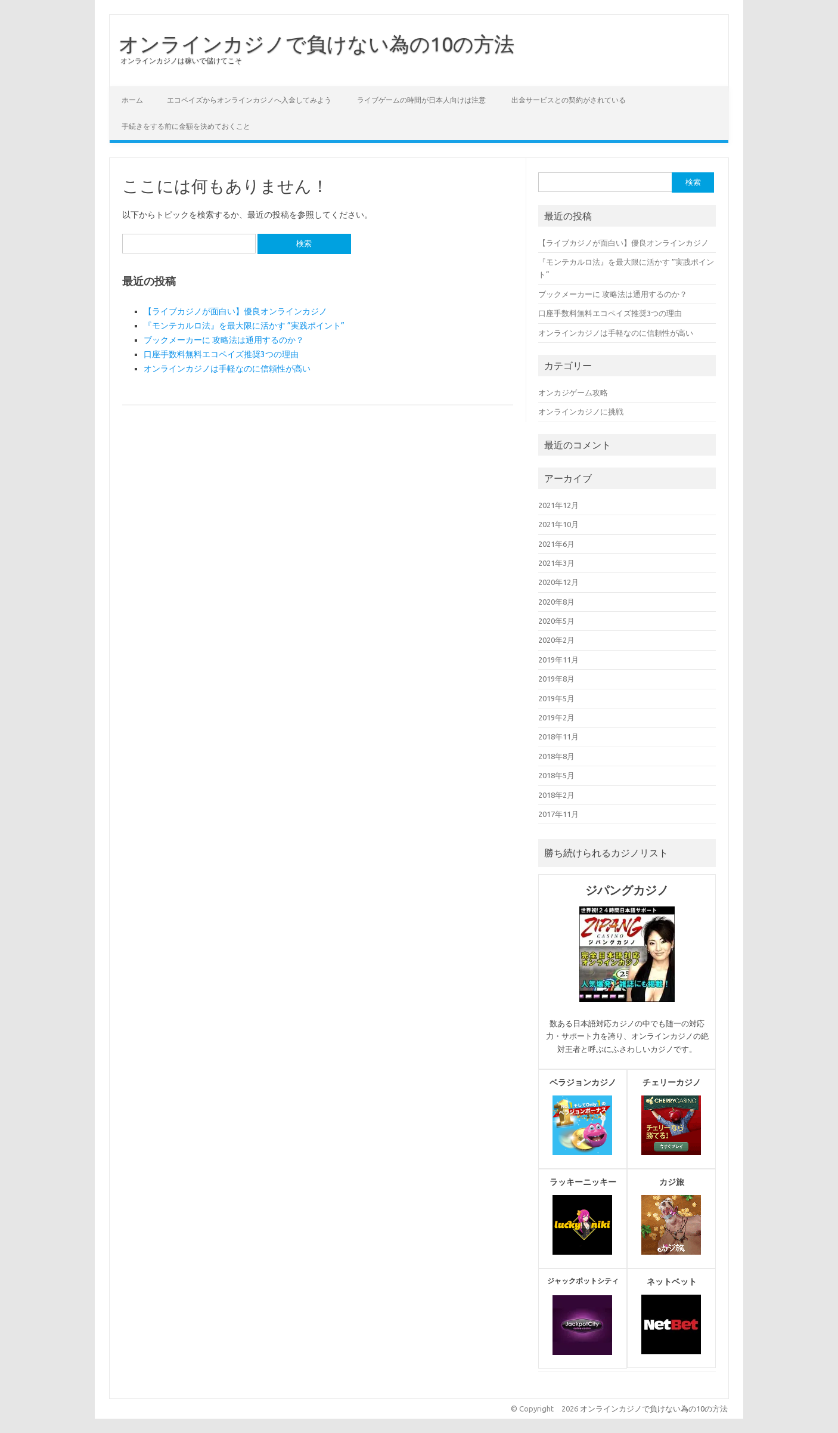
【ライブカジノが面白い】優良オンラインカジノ (235, 311)
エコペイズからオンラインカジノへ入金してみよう (249, 100)
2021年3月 (556, 563)
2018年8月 (556, 756)
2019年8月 (556, 678)
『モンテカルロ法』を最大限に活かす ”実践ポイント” (244, 325)
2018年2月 (556, 795)
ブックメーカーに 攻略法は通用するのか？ (224, 340)
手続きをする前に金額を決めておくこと (186, 126)
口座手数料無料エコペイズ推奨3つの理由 (221, 354)
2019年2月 (556, 717)
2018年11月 (558, 736)
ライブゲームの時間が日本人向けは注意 (421, 100)
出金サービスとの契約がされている (568, 100)
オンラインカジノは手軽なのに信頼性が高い (227, 368)
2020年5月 (556, 621)
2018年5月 (556, 775)
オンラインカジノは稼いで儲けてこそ (181, 60)
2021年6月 (556, 544)
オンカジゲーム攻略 (573, 392)
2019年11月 (558, 659)
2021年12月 (558, 505)
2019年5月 (556, 698)
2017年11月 (558, 814)
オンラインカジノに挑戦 (580, 411)
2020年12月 (558, 582)
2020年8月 (556, 602)
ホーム (132, 100)
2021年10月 (558, 524)
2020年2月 (556, 640)
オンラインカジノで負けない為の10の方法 (316, 43)
